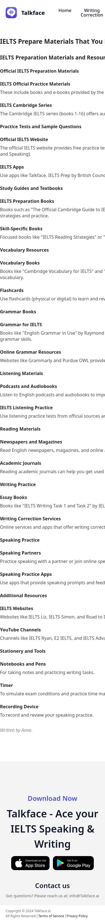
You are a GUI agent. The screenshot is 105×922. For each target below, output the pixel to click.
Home (65, 10)
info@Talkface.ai (84, 895)
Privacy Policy (77, 916)
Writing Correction (92, 12)
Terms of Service (51, 916)
